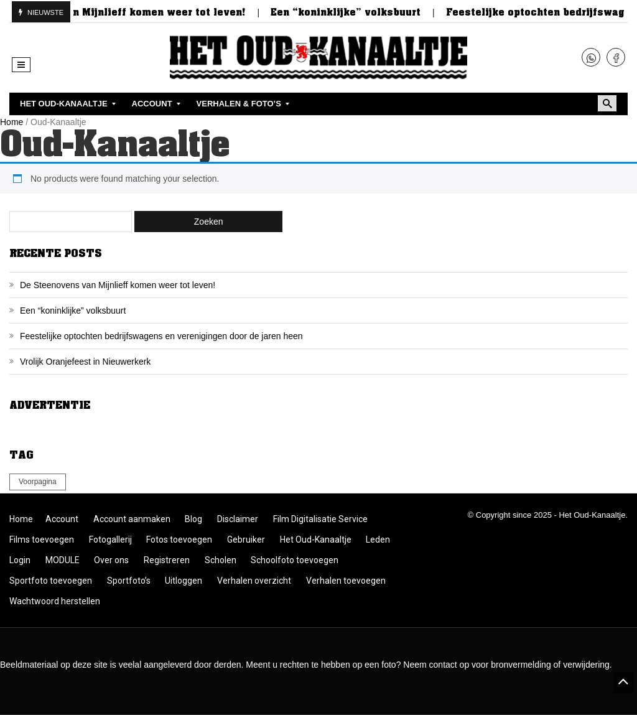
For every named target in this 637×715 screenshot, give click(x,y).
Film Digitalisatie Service (320, 519)
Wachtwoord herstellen (54, 601)
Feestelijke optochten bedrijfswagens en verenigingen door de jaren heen (161, 336)
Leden (378, 539)
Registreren (167, 560)
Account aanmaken (131, 519)
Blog (193, 519)
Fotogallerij (110, 539)
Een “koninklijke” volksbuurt (352, 12)
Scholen (220, 560)
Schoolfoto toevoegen (294, 560)
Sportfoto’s (129, 581)
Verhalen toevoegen (346, 581)
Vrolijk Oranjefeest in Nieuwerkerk (85, 362)
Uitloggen (183, 581)
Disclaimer (237, 519)
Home (11, 122)
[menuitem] (65, 104)
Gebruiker (246, 539)
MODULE (62, 560)
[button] (21, 64)
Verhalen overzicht (254, 581)
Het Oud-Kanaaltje (315, 539)
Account (61, 519)
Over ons (111, 560)
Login (19, 560)
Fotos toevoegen (179, 539)
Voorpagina (38, 481)
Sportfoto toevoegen (50, 581)
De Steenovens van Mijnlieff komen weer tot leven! (117, 285)
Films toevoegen (41, 539)
